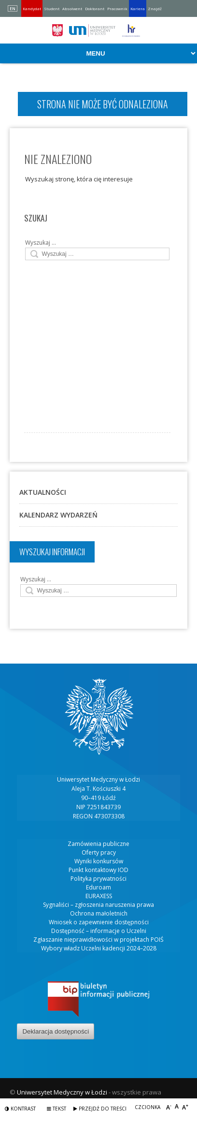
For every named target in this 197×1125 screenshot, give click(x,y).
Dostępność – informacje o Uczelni (98, 931)
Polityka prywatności (98, 878)
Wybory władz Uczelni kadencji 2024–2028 (98, 948)
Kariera (137, 8)
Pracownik (117, 8)
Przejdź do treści (100, 1108)
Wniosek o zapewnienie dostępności (99, 922)
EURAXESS (98, 896)
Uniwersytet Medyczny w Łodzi (62, 1092)
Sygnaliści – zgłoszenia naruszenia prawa (98, 905)
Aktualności (42, 492)
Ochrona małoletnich (98, 913)
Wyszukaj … (40, 242)
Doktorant (94, 8)
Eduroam (98, 887)
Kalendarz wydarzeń (58, 514)
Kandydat (32, 8)
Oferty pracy (99, 852)
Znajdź (155, 8)
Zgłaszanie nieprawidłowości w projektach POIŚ (98, 939)
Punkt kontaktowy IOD (98, 870)
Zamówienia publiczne (98, 844)
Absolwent (72, 8)
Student (51, 8)
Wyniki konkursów (98, 861)
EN (12, 8)
